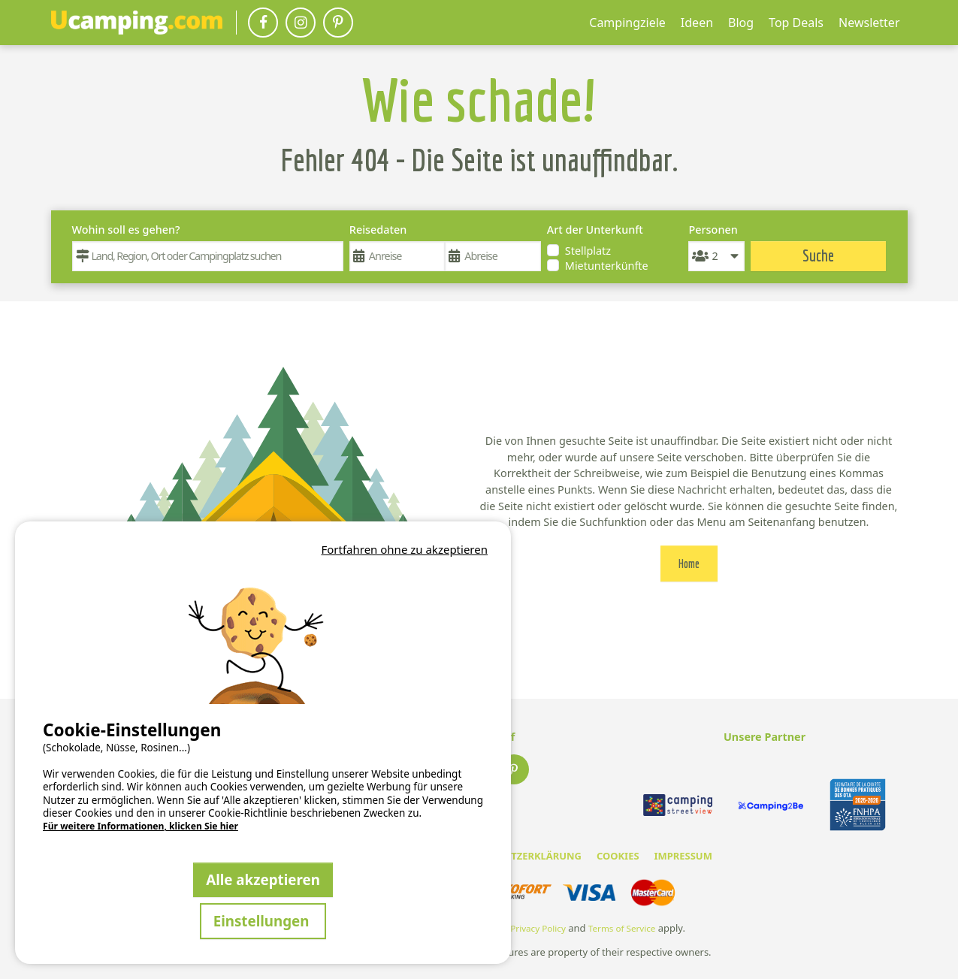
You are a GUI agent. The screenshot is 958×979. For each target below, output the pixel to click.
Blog (741, 22)
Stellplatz (588, 250)
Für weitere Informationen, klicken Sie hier (140, 826)
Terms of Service (622, 928)
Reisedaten (377, 229)
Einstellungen (263, 920)
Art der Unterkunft (595, 229)
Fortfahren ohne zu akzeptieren (404, 549)
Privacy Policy (538, 928)
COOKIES (618, 856)
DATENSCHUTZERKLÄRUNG (517, 856)
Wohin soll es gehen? (126, 229)
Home (689, 563)
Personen (712, 229)
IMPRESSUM (683, 856)
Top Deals (796, 22)
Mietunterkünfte (606, 265)
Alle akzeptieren (263, 879)
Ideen (697, 22)
